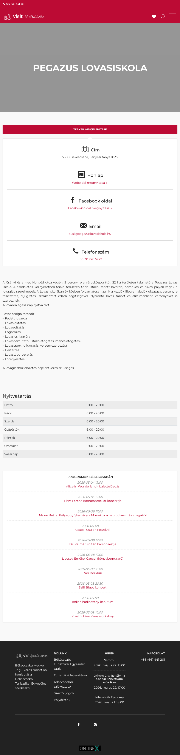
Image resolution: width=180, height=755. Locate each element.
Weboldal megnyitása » (90, 183)
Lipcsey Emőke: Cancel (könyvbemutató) (92, 558)
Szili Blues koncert (93, 587)
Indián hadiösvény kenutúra (92, 602)
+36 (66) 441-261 (153, 660)
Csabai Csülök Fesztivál (92, 530)
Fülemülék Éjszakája (109, 697)
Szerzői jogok (64, 693)
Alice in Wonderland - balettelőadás (92, 486)
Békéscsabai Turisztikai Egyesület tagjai (69, 664)
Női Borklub (93, 573)
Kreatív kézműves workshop (92, 616)
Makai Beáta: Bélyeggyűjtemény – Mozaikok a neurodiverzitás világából (93, 515)
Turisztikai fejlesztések (70, 675)
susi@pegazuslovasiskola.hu (90, 234)
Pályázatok (62, 700)
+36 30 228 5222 (90, 259)
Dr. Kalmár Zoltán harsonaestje (92, 544)
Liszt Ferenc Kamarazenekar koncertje (92, 501)
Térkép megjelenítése (90, 129)
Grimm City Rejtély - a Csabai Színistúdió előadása (109, 679)
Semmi (109, 660)
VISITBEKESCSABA (24, 16)
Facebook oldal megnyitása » (90, 208)
